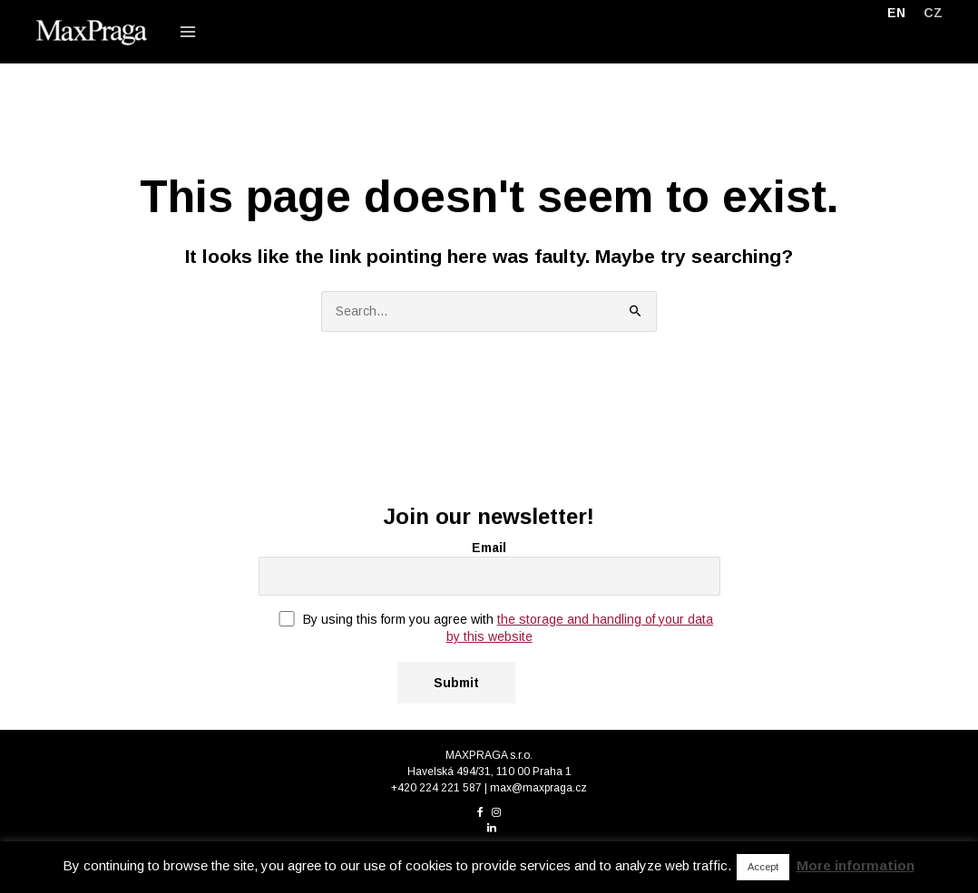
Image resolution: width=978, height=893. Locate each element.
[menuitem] (896, 12)
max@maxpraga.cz (538, 787)
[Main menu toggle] (187, 32)
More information (855, 865)
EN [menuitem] (896, 12)
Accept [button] (763, 866)
